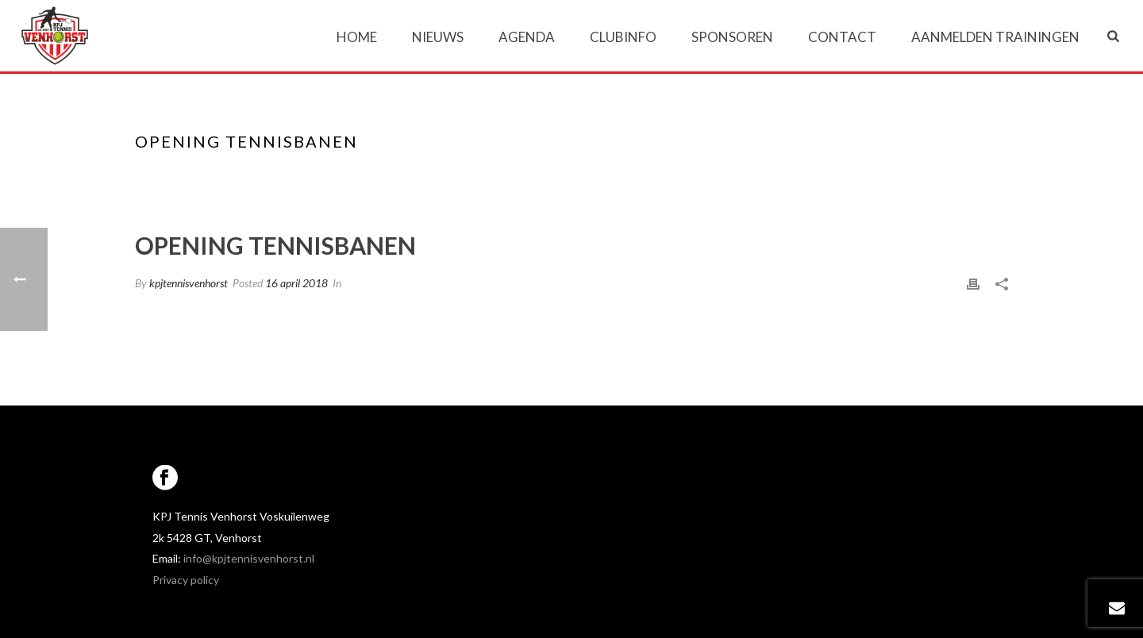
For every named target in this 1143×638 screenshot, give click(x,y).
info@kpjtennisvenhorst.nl (248, 558)
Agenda (526, 37)
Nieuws (438, 37)
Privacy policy (185, 579)
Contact (842, 37)
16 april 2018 (296, 283)
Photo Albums (835, 174)
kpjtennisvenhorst (188, 283)
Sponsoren (732, 37)
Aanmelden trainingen (995, 37)
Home (357, 37)
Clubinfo (623, 37)
